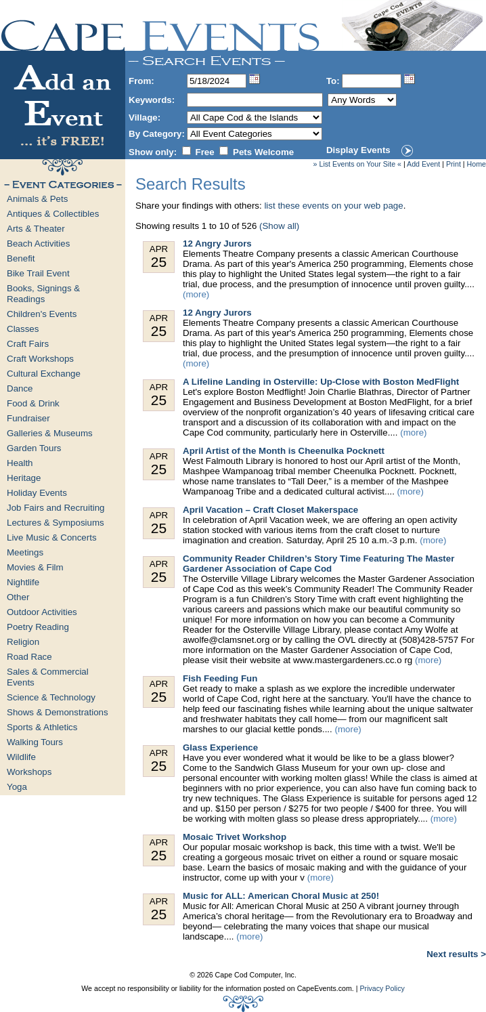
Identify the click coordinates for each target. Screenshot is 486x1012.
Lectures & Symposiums (55, 523)
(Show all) (279, 226)
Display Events (358, 150)
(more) (196, 294)
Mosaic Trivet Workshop (234, 837)
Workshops (29, 772)
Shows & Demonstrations (57, 712)
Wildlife (21, 757)
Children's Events (41, 314)
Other (18, 597)
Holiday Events (37, 493)
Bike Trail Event (38, 273)
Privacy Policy (381, 988)
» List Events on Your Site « (357, 164)
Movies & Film (35, 567)
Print (453, 164)
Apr (158, 257)
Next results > (456, 954)
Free (205, 152)
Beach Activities (38, 243)
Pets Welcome (263, 152)
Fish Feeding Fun (220, 678)
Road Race (29, 657)
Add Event (423, 164)
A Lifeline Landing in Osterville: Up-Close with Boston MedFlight (321, 382)
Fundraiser (28, 418)
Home (476, 164)
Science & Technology (51, 697)
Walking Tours (35, 742)
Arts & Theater (36, 229)
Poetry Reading (38, 627)
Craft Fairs (28, 344)
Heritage (24, 478)
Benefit (21, 258)
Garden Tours (34, 448)
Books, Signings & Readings (43, 293)
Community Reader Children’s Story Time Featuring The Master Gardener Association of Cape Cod (318, 563)
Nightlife (23, 582)
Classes (23, 329)
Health (20, 463)
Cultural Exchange (44, 373)
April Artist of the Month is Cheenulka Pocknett (283, 451)
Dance (20, 388)
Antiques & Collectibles (53, 214)
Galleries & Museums (50, 433)
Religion (23, 642)
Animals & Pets (37, 199)
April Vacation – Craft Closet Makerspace (270, 510)
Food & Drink (33, 403)
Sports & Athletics (42, 727)
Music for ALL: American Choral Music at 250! (281, 896)
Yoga (17, 787)
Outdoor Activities (42, 612)
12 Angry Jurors (217, 243)
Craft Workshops (40, 359)
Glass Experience (220, 747)
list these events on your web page (333, 206)
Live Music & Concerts (52, 537)
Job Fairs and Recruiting (55, 508)
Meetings (25, 552)
